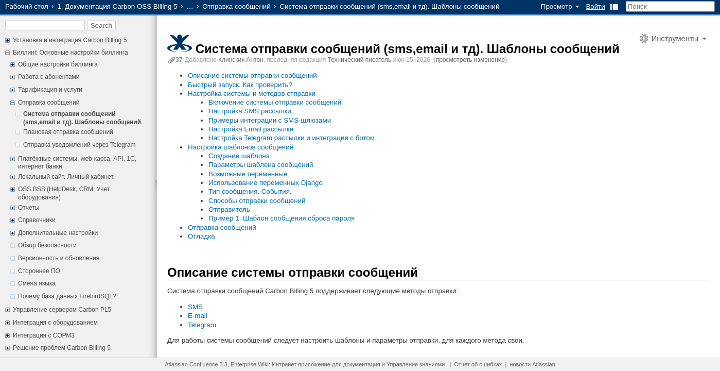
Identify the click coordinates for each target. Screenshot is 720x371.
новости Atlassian (532, 364)
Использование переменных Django (265, 183)
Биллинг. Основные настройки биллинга (70, 52)
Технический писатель (360, 59)
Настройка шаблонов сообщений (240, 147)
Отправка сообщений (236, 6)
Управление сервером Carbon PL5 (62, 309)
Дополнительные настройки (58, 233)
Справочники (37, 220)
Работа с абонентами (48, 76)
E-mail (197, 315)
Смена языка (37, 283)
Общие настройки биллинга (58, 64)
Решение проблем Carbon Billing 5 (62, 347)
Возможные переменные (247, 174)
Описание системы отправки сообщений (252, 75)
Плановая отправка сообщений (68, 132)
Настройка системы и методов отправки (251, 93)
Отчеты (28, 207)
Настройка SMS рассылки (249, 111)
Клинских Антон (241, 59)
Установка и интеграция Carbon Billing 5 (70, 40)
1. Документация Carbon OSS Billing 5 (117, 6)
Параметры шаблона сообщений (260, 164)
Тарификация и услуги (50, 89)
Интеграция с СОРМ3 (44, 335)
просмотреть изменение (470, 59)
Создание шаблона (239, 156)
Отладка (201, 236)
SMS (195, 307)
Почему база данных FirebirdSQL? (67, 296)
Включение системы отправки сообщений (274, 102)
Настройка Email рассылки (250, 129)
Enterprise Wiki (250, 364)
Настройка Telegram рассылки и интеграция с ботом (291, 138)
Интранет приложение (301, 364)
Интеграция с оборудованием (55, 322)
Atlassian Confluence (191, 364)
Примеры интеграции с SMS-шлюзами (269, 120)
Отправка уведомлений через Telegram (79, 144)
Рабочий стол (26, 6)
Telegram (202, 325)
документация (361, 364)
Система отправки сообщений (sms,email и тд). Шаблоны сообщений (82, 118)
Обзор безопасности (47, 245)
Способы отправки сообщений (256, 201)
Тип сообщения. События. (250, 191)
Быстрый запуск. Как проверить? (240, 85)
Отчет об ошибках (478, 364)
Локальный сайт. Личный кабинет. (66, 176)
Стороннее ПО (39, 271)
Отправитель (229, 209)
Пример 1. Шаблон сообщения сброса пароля (281, 218)
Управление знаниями (416, 364)
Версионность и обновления (58, 258)
